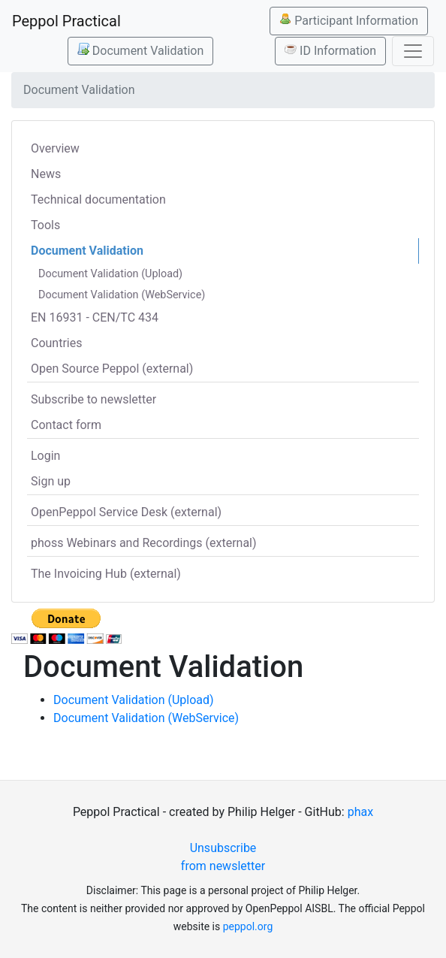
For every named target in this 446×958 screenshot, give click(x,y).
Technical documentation (98, 199)
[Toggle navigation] (413, 51)
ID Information (330, 50)
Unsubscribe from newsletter (223, 857)
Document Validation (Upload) (110, 273)
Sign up (51, 481)
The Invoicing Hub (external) (106, 574)
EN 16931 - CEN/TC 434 (94, 317)
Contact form (66, 425)
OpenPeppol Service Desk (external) (126, 512)
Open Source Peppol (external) (112, 368)
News (46, 174)
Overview (55, 148)
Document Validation (140, 50)
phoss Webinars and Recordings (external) (144, 543)
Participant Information (348, 20)
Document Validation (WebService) (121, 295)
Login (45, 456)
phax (360, 812)
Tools (45, 225)
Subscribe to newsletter (93, 399)
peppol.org (248, 926)
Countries (56, 343)
